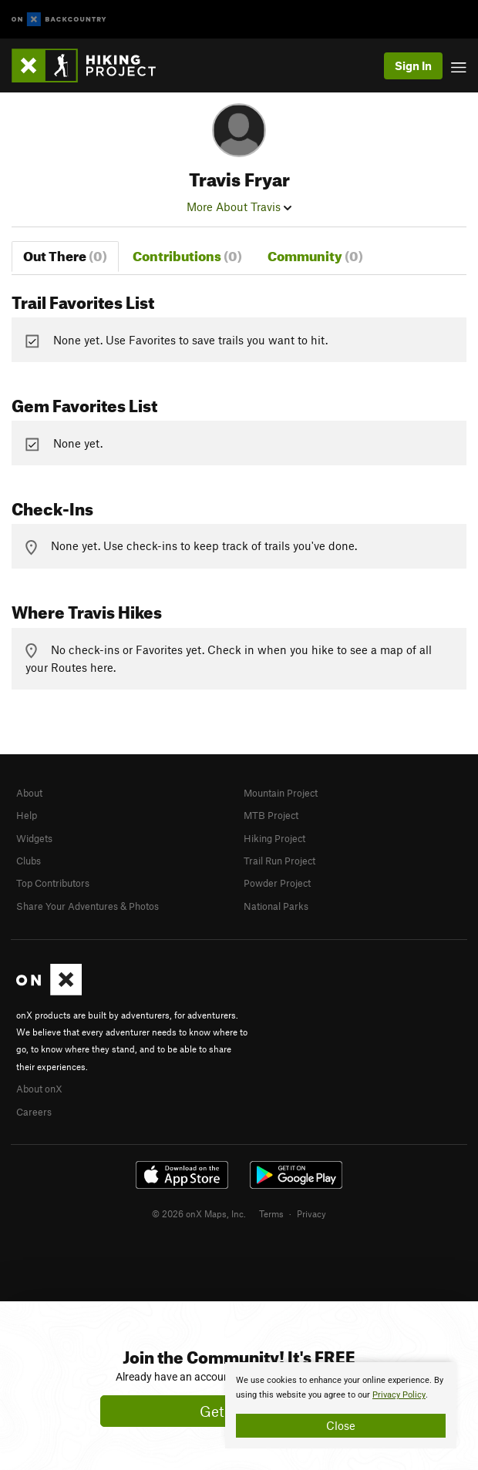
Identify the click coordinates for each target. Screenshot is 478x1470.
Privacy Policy (399, 1395)
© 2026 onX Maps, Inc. (199, 1213)
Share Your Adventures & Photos (87, 906)
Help (26, 815)
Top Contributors (52, 883)
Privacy (311, 1213)
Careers (34, 1112)
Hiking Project (274, 838)
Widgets (34, 838)
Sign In (413, 65)
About (29, 793)
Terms (271, 1213)
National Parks (276, 906)
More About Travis (239, 206)
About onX (39, 1088)
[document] (341, 1405)
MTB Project (271, 815)
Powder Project (277, 883)
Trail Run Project (279, 860)
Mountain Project (281, 793)
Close (340, 1425)
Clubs (28, 860)
